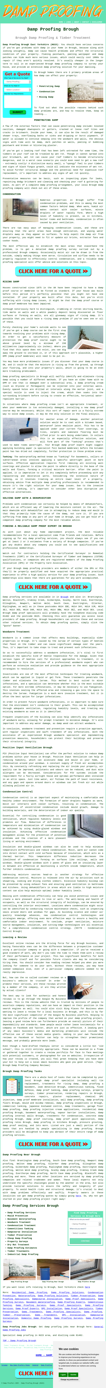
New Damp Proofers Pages (20, 1365)
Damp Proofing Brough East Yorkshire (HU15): (31, 44)
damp (41, 75)
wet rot (29, 157)
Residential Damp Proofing (29, 1292)
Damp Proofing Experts (71, 1302)
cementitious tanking (81, 1087)
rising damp (51, 319)
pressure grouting (91, 1122)
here (78, 1196)
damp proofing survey (62, 249)
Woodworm (8, 638)
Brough (64, 597)
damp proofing (63, 64)
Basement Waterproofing (40, 1302)
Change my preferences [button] (69, 1380)
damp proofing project (36, 1199)
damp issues (66, 485)
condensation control (16, 878)
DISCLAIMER (97, 22)
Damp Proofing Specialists (63, 1312)
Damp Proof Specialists (80, 1299)
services (27, 622)
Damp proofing (11, 597)
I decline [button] (73, 1375)
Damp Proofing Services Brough (31, 1206)
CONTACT (85, 22)
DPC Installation (51, 1308)
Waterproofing (26, 1296)
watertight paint (80, 460)
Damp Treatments (32, 1312)
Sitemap (4, 1365)
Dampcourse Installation (47, 1299)
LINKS (68, 22)
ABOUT (76, 22)
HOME (61, 22)
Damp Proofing (93, 1312)
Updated (35, 1365)
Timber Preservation (83, 1296)
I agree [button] (63, 1375)
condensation (47, 203)
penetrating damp (71, 126)
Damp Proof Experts (27, 1308)
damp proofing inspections (72, 1103)
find (12, 1160)
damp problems (42, 111)
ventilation (79, 884)
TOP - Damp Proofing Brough (19, 1340)
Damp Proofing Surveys (31, 1305)
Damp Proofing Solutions (67, 1292)
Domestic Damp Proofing (36, 1318)
